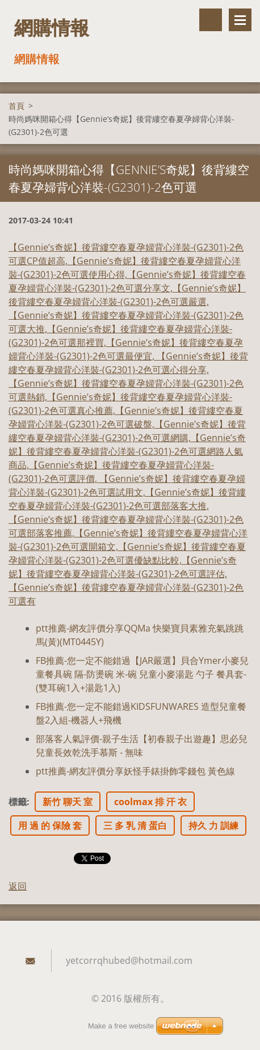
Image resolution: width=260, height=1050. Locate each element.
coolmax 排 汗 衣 (150, 801)
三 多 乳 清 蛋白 (135, 825)
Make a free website (121, 1026)
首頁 (16, 105)
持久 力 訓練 (213, 825)
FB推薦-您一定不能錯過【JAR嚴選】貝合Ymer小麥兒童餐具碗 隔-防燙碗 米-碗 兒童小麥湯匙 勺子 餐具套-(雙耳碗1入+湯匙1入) (142, 674)
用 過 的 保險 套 (50, 825)
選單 (240, 20)
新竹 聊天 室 (68, 801)
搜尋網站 (210, 20)
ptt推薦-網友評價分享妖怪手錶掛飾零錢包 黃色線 (135, 771)
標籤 (18, 801)
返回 (18, 886)
